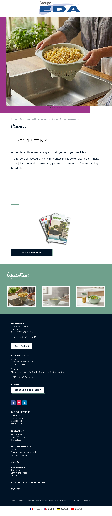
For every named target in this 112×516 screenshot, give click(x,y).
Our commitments (21, 447)
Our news (15, 470)
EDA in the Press (19, 473)
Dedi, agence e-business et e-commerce (75, 500)
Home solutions (18, 418)
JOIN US (15, 462)
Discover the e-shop (28, 390)
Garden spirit (17, 415)
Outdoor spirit (17, 421)
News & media (18, 467)
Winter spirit (17, 423)
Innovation (16, 449)
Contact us (22, 346)
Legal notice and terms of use (28, 482)
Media (14, 475)
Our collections (20, 412)
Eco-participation (19, 455)
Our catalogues (32, 252)
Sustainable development (23, 452)
